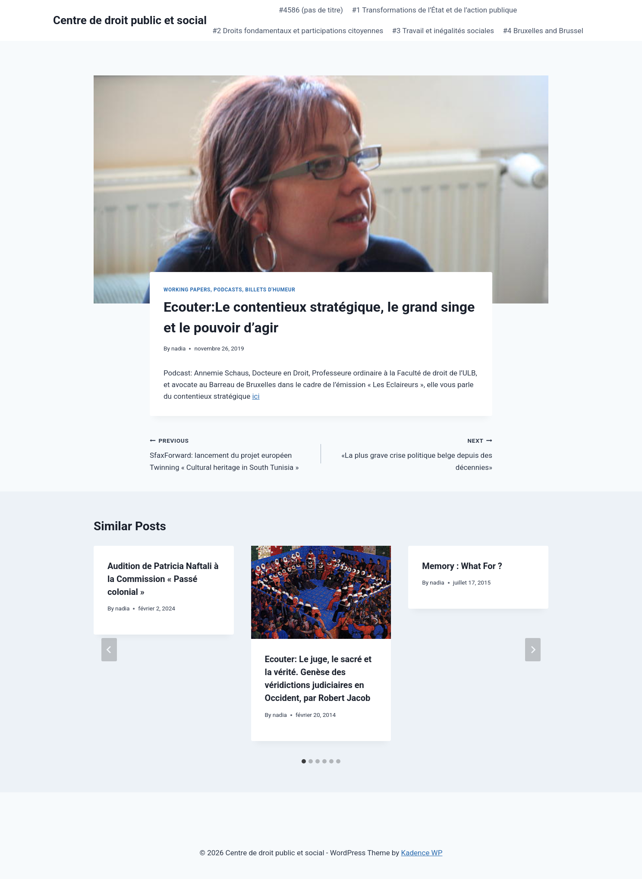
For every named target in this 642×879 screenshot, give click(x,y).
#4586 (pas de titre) (311, 10)
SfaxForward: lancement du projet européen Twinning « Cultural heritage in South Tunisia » (232, 453)
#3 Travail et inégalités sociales (443, 30)
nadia (178, 348)
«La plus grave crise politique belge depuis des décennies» (410, 453)
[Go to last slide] (109, 649)
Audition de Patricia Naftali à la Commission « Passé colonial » (163, 579)
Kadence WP (422, 852)
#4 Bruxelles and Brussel (543, 30)
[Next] (533, 649)
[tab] (304, 761)
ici (255, 396)
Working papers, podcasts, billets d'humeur (229, 290)
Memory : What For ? (462, 566)
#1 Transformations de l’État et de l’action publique (434, 10)
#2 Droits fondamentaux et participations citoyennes (297, 30)
